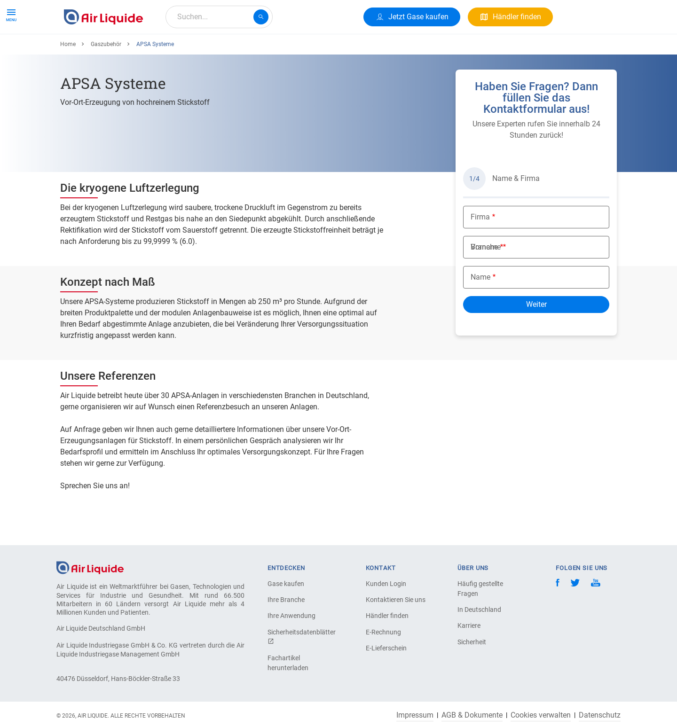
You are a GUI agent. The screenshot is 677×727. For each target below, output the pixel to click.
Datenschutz (600, 715)
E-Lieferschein (386, 648)
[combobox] (219, 17)
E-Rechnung (383, 632)
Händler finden (387, 615)
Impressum (414, 715)
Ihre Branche (286, 599)
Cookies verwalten (541, 715)
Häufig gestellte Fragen (480, 588)
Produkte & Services (101, 50)
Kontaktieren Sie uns (395, 599)
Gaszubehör (106, 78)
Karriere (282, 50)
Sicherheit (471, 642)
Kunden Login (386, 583)
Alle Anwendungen (179, 50)
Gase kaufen (286, 583)
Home (68, 78)
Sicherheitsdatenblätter (300, 636)
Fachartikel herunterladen (288, 663)
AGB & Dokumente (472, 715)
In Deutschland (479, 609)
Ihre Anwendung (291, 615)
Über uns (239, 50)
